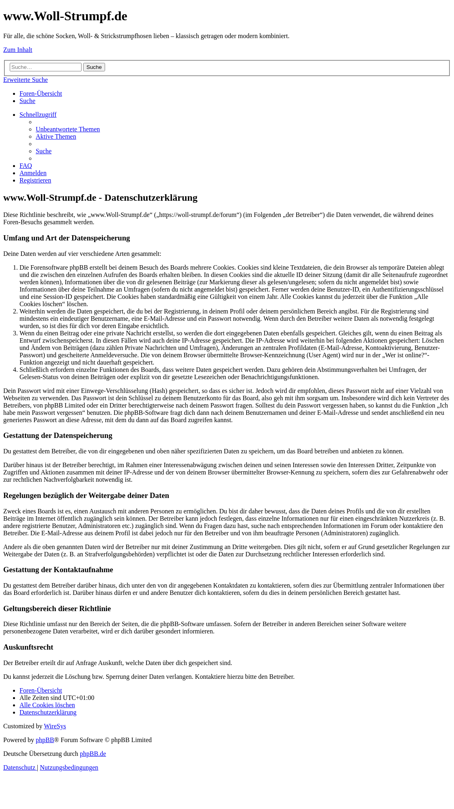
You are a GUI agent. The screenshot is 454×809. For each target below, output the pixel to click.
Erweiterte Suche (25, 79)
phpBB (45, 739)
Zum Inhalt (17, 49)
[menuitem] (27, 100)
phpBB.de (93, 753)
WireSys (55, 726)
